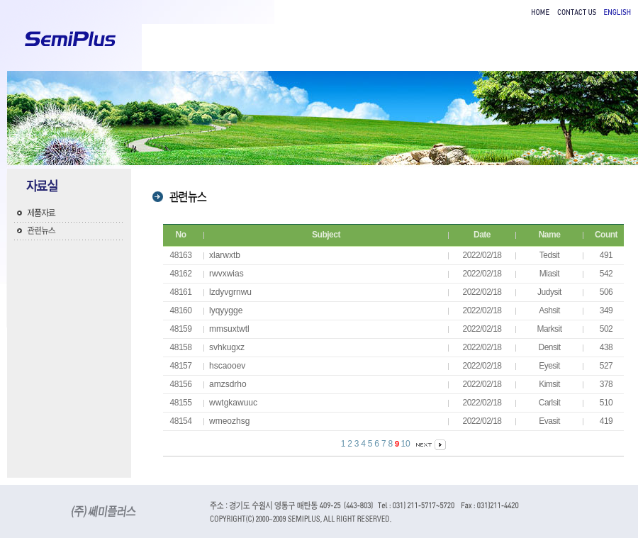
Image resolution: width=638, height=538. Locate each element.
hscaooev (227, 366)
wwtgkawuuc (233, 403)
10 (405, 444)
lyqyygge (225, 310)
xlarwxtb (224, 255)
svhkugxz (227, 347)
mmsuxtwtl (229, 329)
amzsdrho (228, 384)
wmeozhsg (229, 421)
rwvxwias (226, 274)
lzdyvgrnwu (230, 292)
